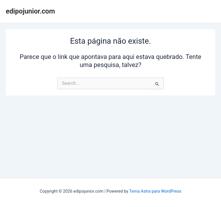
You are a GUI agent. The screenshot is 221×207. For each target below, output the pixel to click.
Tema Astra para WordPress (155, 191)
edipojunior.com (30, 11)
